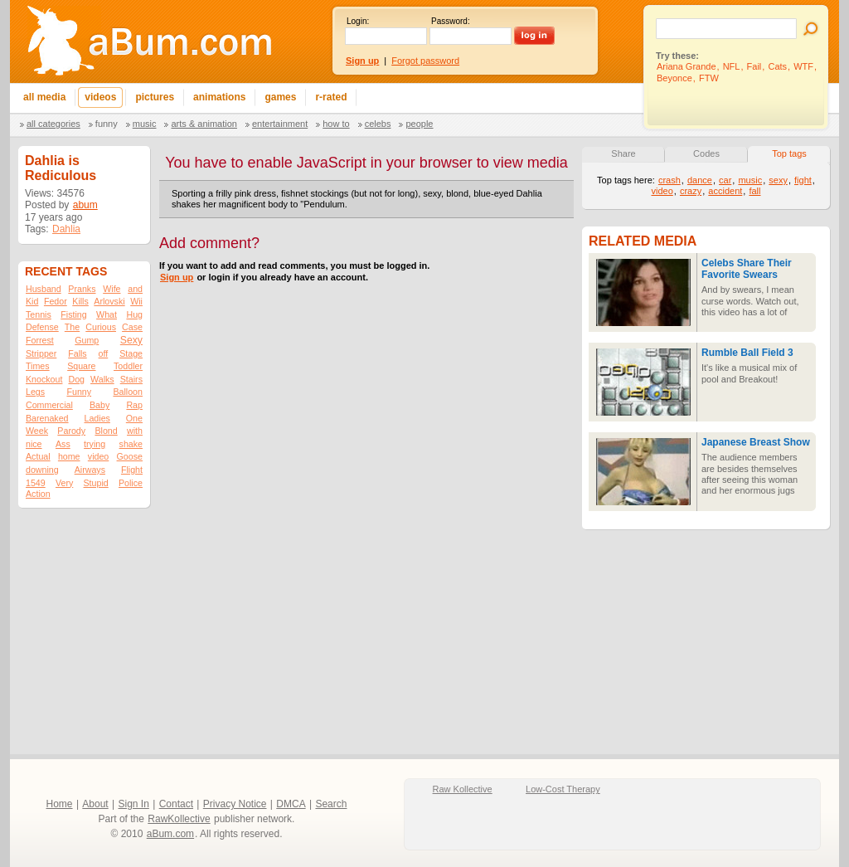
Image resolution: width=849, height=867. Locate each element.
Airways (90, 470)
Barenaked (47, 418)
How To (336, 124)
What (106, 314)
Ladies (96, 418)
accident (725, 191)
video (98, 456)
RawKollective (179, 819)
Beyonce (674, 78)
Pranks (81, 289)
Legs (35, 392)
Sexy (131, 340)
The (72, 327)
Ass (63, 444)
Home (59, 804)
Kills (80, 301)
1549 (36, 483)
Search (331, 804)
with (135, 431)
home (69, 456)
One (134, 418)
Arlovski (109, 301)
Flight (132, 470)
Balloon (128, 392)
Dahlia (66, 229)
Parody (71, 431)
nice (34, 444)
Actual (38, 456)
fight (803, 180)
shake (131, 444)
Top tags (789, 153)
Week (37, 431)
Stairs (131, 379)
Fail (754, 66)
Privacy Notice (235, 804)
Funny (106, 124)
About (95, 804)
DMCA (290, 804)
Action (38, 494)
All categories (53, 124)
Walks (102, 379)
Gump (87, 340)
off (104, 353)
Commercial (49, 405)
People (419, 124)
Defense (42, 327)
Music (145, 124)
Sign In (134, 804)
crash (669, 180)
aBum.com (170, 834)
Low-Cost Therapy (563, 789)
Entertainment (280, 124)
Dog (76, 379)
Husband (43, 289)
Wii (136, 301)
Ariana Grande (686, 66)
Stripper (41, 353)
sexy (778, 180)
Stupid (96, 483)
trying (94, 444)
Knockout (44, 379)
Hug (134, 314)
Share (623, 153)
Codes (706, 153)
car (725, 180)
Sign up (176, 277)
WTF (803, 66)
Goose (130, 456)
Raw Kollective (462, 789)
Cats (777, 66)
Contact (176, 804)
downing (42, 470)
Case (132, 327)
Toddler (128, 366)
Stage (131, 353)
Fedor (55, 301)
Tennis (38, 314)
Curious (100, 327)
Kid (32, 301)
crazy (690, 191)
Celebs (378, 124)
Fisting (73, 314)
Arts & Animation (203, 124)
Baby (99, 405)
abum (85, 205)
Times (38, 366)
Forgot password (425, 61)
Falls (77, 353)
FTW (709, 78)
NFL (731, 66)
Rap (134, 405)
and (135, 289)
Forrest (40, 340)
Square (81, 366)
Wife (111, 289)
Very (64, 483)
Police (131, 483)
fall (754, 191)
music (750, 180)
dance (699, 180)
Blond (106, 431)
